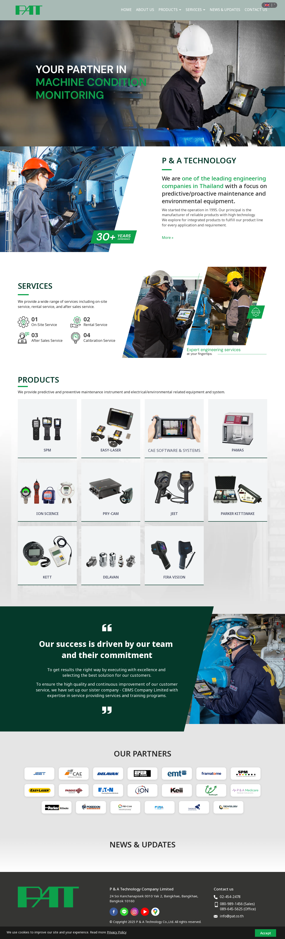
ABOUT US (145, 9)
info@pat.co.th (232, 916)
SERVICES (195, 9)
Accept (265, 933)
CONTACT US (256, 9)
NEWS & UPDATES (225, 9)
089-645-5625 (231, 909)
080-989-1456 (231, 904)
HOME (126, 9)
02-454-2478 (230, 897)
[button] (21, 83)
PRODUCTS (170, 9)
